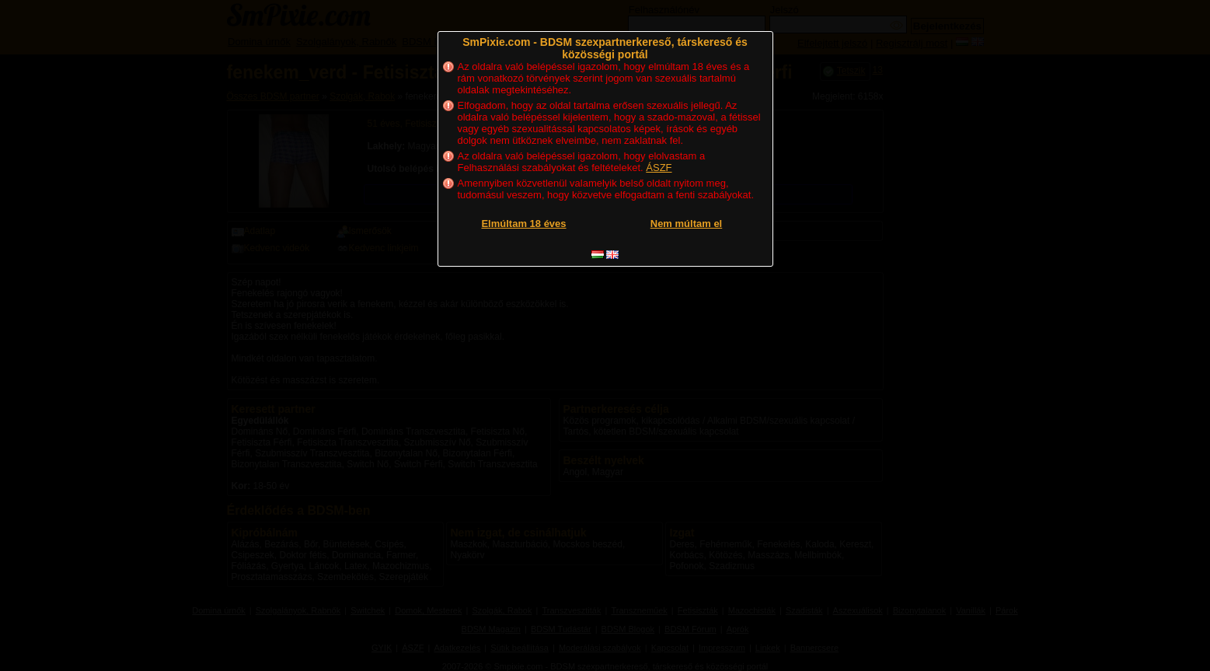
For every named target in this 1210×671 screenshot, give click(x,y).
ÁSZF (658, 167)
